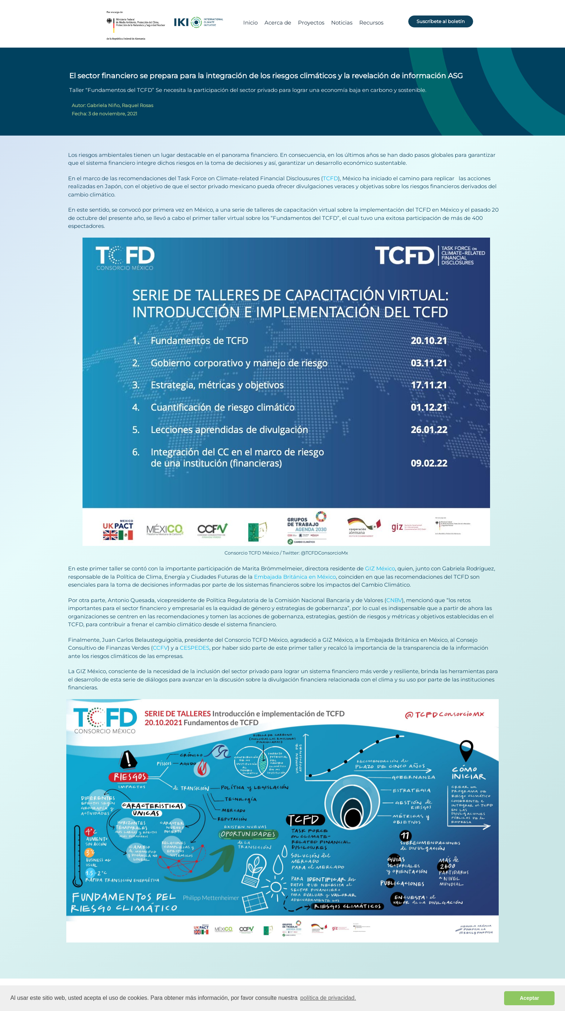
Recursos (371, 22)
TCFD (330, 178)
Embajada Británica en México (295, 576)
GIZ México (380, 568)
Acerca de (277, 22)
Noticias (341, 22)
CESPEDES (194, 647)
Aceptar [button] (529, 998)
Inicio (250, 22)
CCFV (160, 647)
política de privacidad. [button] (328, 998)
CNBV (394, 600)
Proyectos (311, 22)
